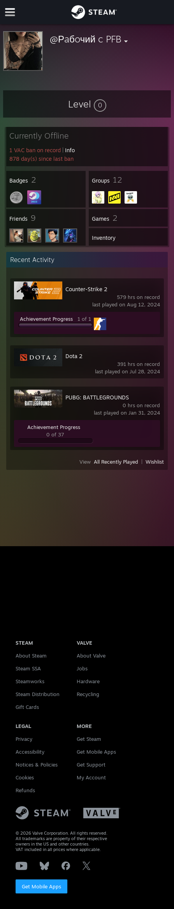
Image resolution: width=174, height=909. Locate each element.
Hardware (88, 681)
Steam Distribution (38, 694)
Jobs (82, 668)
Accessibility (30, 752)
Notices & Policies (37, 764)
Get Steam (89, 739)
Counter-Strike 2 (86, 289)
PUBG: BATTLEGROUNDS (97, 397)
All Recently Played (116, 462)
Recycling (88, 694)
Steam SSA (28, 668)
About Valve (91, 655)
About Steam (31, 655)
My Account (91, 777)
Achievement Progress (46, 319)
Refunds (25, 790)
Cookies (25, 777)
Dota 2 (74, 356)
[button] (87, 104)
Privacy (24, 739)
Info (70, 150)
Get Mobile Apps (41, 886)
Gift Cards (27, 707)
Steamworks (30, 681)
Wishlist (155, 462)
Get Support (91, 764)
